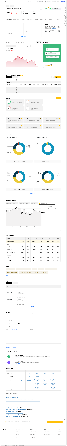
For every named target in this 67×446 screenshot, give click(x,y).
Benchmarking (20, 16)
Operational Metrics (43, 19)
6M (9, 42)
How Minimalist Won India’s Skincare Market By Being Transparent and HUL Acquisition (23, 400)
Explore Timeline (49, 65)
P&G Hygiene (9, 257)
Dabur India (9, 254)
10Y (21, 42)
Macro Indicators (33, 439)
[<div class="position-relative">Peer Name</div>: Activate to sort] (12, 238)
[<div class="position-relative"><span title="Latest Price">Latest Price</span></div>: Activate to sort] (22, 238)
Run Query (18, 357)
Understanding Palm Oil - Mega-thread (13, 414)
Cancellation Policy (47, 434)
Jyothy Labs (9, 260)
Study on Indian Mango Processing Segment (14, 412)
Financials (13, 16)
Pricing (59, 434)
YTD (11, 42)
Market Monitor (32, 437)
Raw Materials (32, 440)
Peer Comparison (52, 19)
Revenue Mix (35, 19)
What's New (60, 432)
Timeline (17, 431)
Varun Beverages (10, 246)
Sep (38, 387)
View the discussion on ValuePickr (12, 397)
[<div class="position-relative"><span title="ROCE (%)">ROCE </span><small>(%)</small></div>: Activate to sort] (53, 238)
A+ (50, 77)
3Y (16, 42)
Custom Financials (16, 19)
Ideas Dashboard (33, 431)
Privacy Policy (46, 431)
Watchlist (17, 434)
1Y (14, 42)
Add (10, 48)
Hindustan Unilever (10, 241)
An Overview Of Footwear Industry (12, 406)
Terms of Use (46, 432)
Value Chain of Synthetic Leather (12, 407)
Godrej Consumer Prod (11, 252)
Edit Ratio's (23, 36)
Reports (34, 16)
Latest (19, 161)
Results (17, 437)
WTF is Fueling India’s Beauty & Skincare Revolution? (16, 399)
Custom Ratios (9, 19)
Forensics (23, 19)
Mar (35, 387)
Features (59, 431)
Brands (58, 19)
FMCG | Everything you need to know (13, 416)
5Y (18, 42)
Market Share (29, 19)
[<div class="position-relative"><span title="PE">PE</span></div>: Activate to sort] (28, 238)
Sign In (63, 1)
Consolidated (8, 77)
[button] (9, 238)
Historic (23, 161)
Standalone (15, 77)
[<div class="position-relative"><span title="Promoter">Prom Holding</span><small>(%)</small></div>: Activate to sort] (40, 238)
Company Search (33, 432)
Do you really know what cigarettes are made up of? (16, 409)
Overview (8, 16)
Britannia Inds (9, 249)
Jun (37, 387)
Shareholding (27, 16)
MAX (24, 42)
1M (6, 42)
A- (48, 77)
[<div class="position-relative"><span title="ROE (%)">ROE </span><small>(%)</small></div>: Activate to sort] (58, 238)
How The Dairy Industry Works (12, 411)
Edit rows (58, 77)
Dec (37, 388)
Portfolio (17, 432)
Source (15, 161)
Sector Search (32, 434)
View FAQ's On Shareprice (11, 347)
